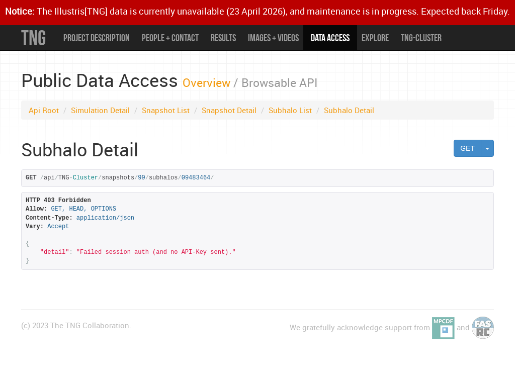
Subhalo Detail (349, 110)
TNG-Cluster (421, 37)
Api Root (44, 110)
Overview (206, 82)
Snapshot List (166, 110)
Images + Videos (273, 37)
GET (467, 148)
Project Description (96, 37)
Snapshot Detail (229, 110)
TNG (33, 37)
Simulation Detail (100, 110)
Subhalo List (290, 110)
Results (223, 37)
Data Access (330, 37)
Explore (375, 37)
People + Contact (170, 37)
